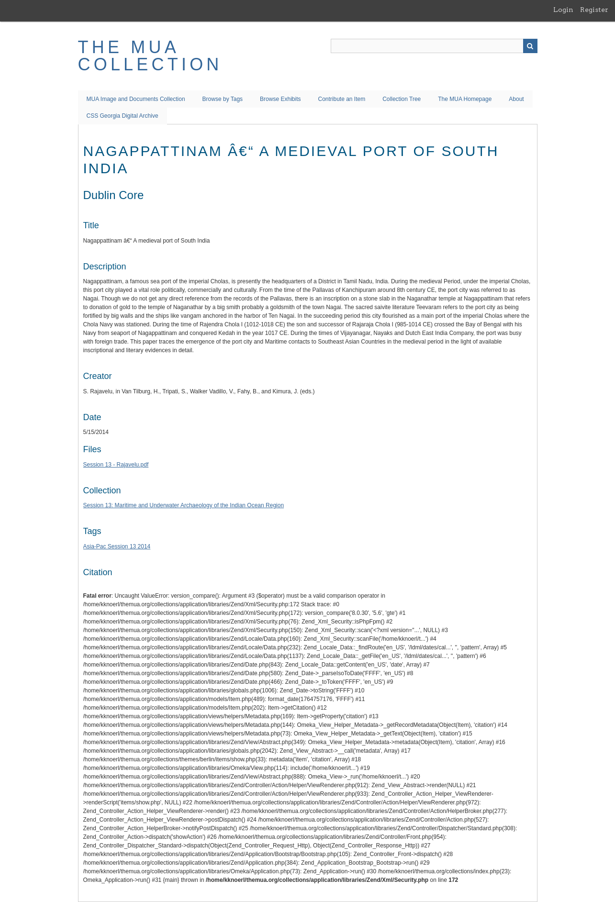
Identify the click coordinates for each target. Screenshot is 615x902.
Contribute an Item (341, 99)
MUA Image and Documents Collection (136, 99)
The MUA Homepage (465, 99)
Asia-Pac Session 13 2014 (117, 546)
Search (530, 46)
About (516, 99)
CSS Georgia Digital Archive (122, 115)
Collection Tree (401, 99)
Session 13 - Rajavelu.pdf (116, 464)
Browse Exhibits (280, 99)
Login (563, 9)
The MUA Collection (150, 55)
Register (594, 9)
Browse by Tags (222, 99)
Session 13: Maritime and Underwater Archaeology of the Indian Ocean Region (183, 505)
